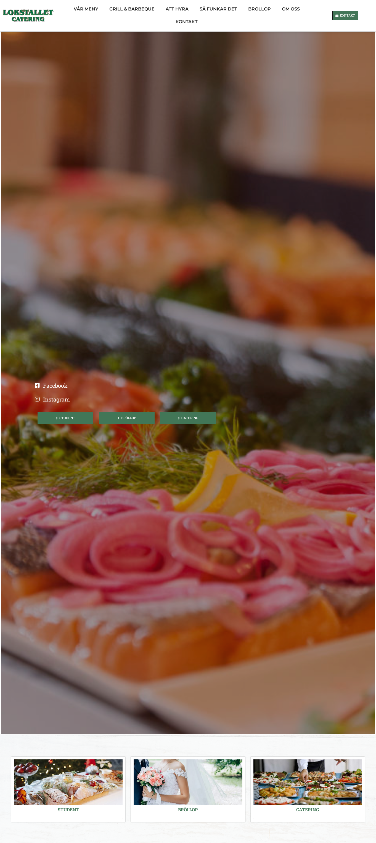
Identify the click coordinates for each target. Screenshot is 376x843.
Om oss (291, 9)
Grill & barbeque (132, 9)
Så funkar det (218, 9)
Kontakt (187, 21)
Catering (307, 809)
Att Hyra (177, 9)
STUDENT (68, 809)
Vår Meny (86, 9)
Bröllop (259, 9)
